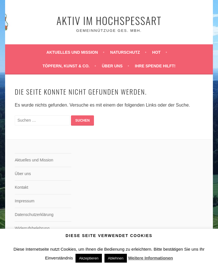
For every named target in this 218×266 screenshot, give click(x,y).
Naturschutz (125, 52)
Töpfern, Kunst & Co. (66, 66)
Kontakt (21, 187)
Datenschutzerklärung (34, 214)
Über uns (112, 66)
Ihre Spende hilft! (155, 66)
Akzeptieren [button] (88, 258)
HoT (156, 52)
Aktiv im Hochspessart (109, 20)
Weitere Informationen (150, 257)
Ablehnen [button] (115, 258)
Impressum (24, 201)
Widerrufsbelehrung (32, 228)
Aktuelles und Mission (72, 52)
